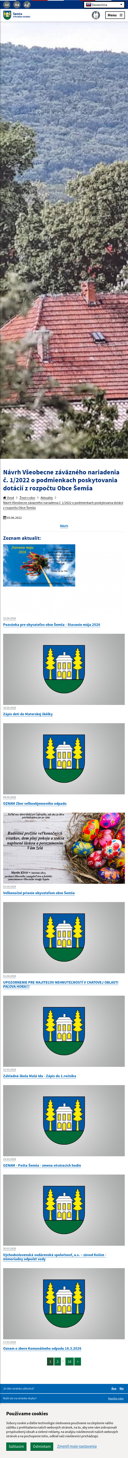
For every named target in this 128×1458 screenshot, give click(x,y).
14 (69, 1361)
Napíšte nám (116, 1398)
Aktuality (47, 498)
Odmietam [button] (42, 1446)
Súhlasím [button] (16, 1446)
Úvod (8, 498)
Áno (114, 1388)
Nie (122, 1388)
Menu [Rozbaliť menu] (115, 14)
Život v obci (27, 498)
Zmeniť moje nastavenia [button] (77, 1446)
